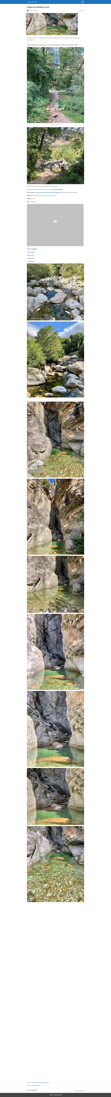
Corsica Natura (30, 261)
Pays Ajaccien (40, 1082)
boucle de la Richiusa (58, 189)
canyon (39, 1085)
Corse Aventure (30, 258)
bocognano (34, 1085)
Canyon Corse (30, 255)
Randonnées (46, 1082)
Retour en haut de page (79, 1090)
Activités (34, 1082)
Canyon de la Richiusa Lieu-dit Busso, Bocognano (47, 192)
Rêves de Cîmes (30, 252)
